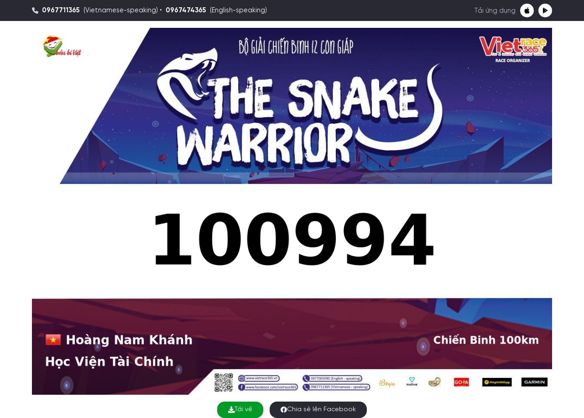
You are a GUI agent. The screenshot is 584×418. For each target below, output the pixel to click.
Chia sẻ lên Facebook (318, 409)
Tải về (240, 409)
